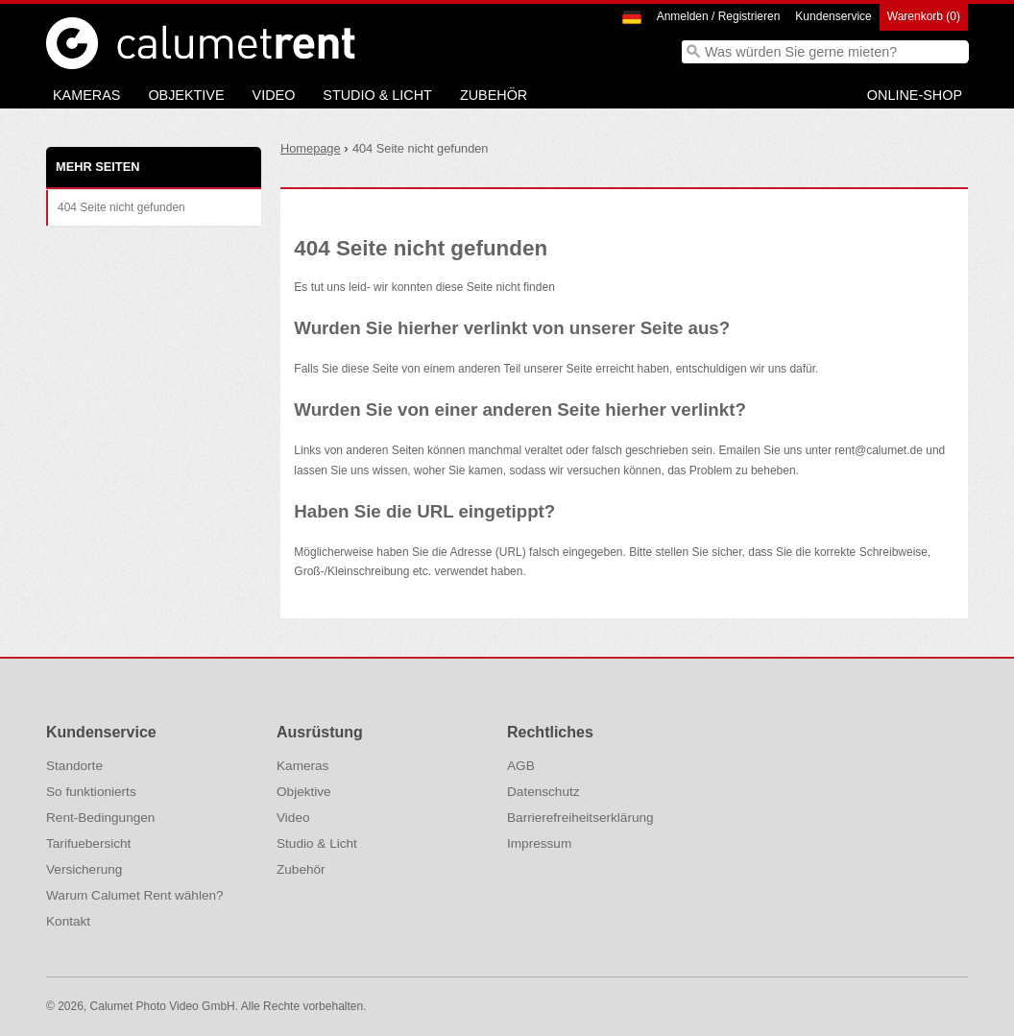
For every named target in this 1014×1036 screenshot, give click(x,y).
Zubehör (493, 95)
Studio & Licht (377, 95)
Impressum (539, 843)
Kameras (86, 95)
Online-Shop (914, 95)
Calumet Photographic (72, 43)
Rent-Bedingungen (100, 817)
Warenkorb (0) (923, 16)
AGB (521, 766)
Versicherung (84, 869)
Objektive (186, 95)
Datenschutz (543, 791)
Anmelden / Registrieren (719, 16)
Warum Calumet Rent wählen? (135, 895)
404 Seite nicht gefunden (121, 207)
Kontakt (68, 921)
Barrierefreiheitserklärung (580, 817)
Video (274, 95)
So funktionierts (91, 791)
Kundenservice (833, 16)
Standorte (74, 766)
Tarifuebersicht (88, 843)
